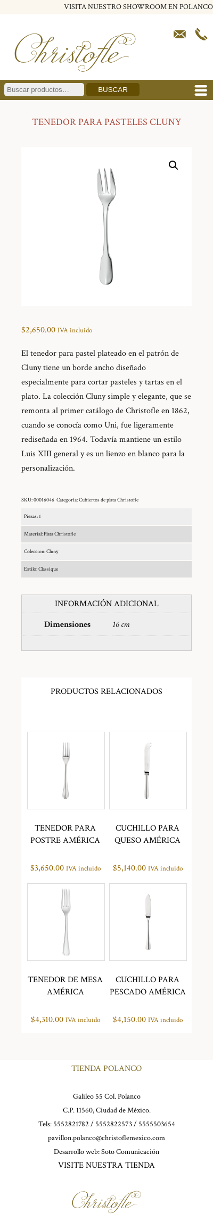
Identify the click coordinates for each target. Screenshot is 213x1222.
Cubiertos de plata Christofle (108, 500)
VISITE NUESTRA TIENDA (106, 1165)
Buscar (113, 90)
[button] (173, 165)
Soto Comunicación (130, 1152)
